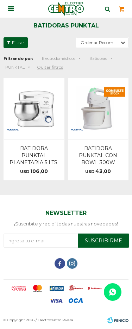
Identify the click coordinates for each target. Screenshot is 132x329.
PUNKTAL (15, 67)
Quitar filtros (50, 67)
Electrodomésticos (58, 58)
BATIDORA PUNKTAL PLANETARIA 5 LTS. (34, 155)
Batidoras (98, 58)
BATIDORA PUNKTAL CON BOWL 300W (98, 155)
